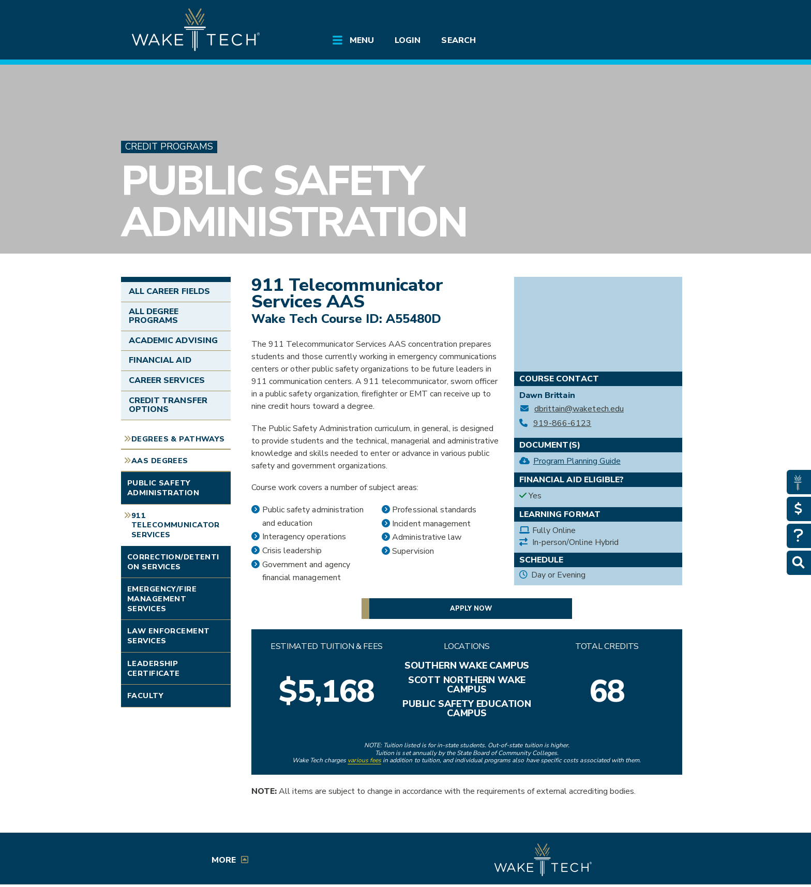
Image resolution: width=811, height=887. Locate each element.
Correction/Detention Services (173, 562)
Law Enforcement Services (168, 636)
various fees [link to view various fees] (364, 760)
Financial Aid (160, 360)
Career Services (167, 380)
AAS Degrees (159, 460)
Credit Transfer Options (168, 405)
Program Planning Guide (577, 461)
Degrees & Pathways (178, 439)
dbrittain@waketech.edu (579, 409)
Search (458, 40)
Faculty (145, 695)
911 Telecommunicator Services (175, 525)
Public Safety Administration (294, 201)
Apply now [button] (471, 608)
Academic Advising (173, 340)
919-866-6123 (562, 423)
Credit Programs (169, 147)
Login (407, 40)
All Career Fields (169, 291)
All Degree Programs (153, 316)
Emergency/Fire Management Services (162, 598)
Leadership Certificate (153, 668)
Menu (362, 40)
